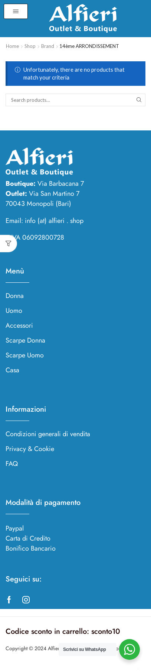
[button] (16, 11)
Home (12, 46)
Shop (30, 46)
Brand (47, 46)
